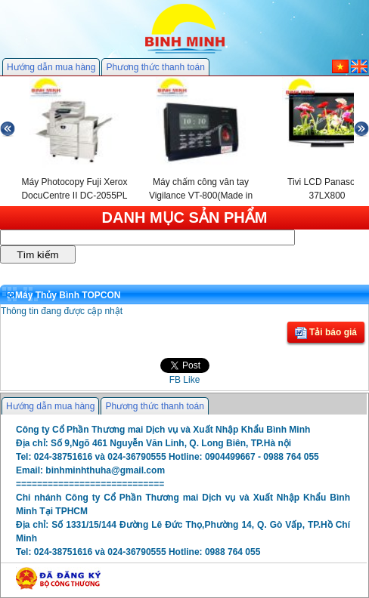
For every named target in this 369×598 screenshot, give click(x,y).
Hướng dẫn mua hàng (51, 67)
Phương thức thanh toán (155, 67)
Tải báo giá (326, 333)
